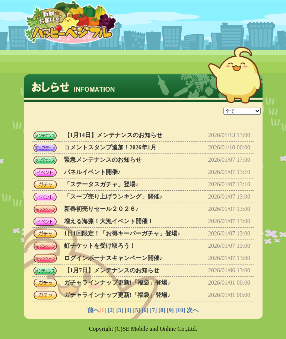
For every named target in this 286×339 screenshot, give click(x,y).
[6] (145, 310)
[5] (136, 310)
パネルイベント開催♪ (92, 172)
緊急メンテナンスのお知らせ (103, 159)
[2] (111, 310)
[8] (161, 310)
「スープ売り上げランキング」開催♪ (113, 196)
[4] (128, 310)
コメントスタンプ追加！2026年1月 (110, 147)
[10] (180, 310)
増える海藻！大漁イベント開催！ (108, 221)
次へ (192, 310)
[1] (103, 310)
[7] (153, 310)
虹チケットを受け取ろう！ (100, 246)
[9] (170, 310)
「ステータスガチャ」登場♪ (101, 184)
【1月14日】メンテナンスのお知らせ (113, 135)
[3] (119, 310)
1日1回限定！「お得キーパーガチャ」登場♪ (122, 233)
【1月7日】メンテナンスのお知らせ (111, 270)
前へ (93, 310)
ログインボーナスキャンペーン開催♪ (113, 258)
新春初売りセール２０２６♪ (101, 209)
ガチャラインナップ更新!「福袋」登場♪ (117, 282)
